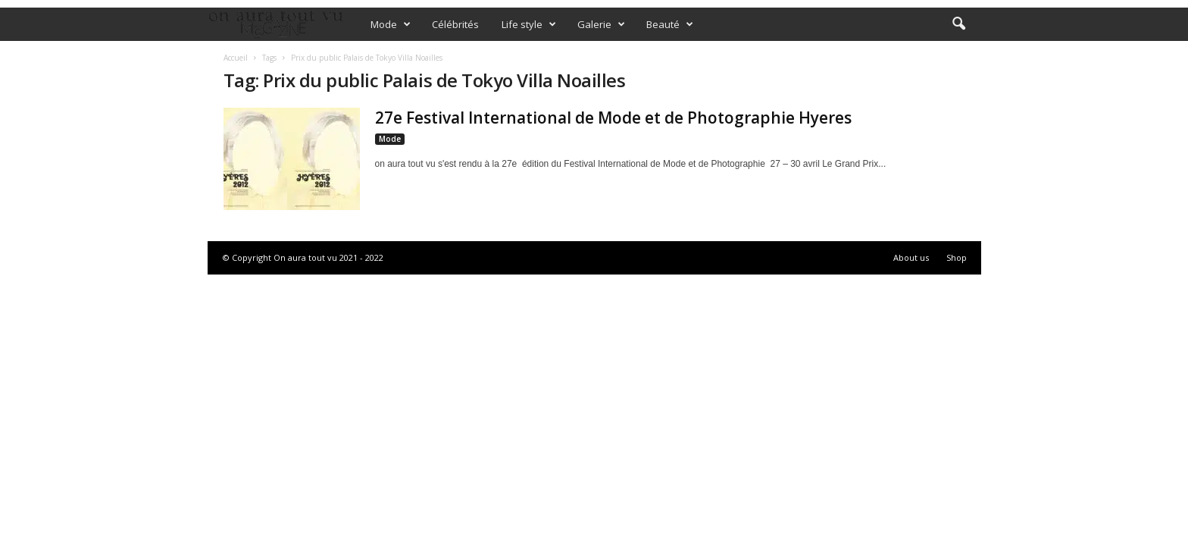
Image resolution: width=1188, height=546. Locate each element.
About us (911, 257)
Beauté (669, 24)
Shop (956, 257)
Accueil (236, 57)
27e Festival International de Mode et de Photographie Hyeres (613, 117)
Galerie (601, 24)
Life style (529, 24)
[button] (958, 24)
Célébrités (455, 24)
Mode (390, 24)
